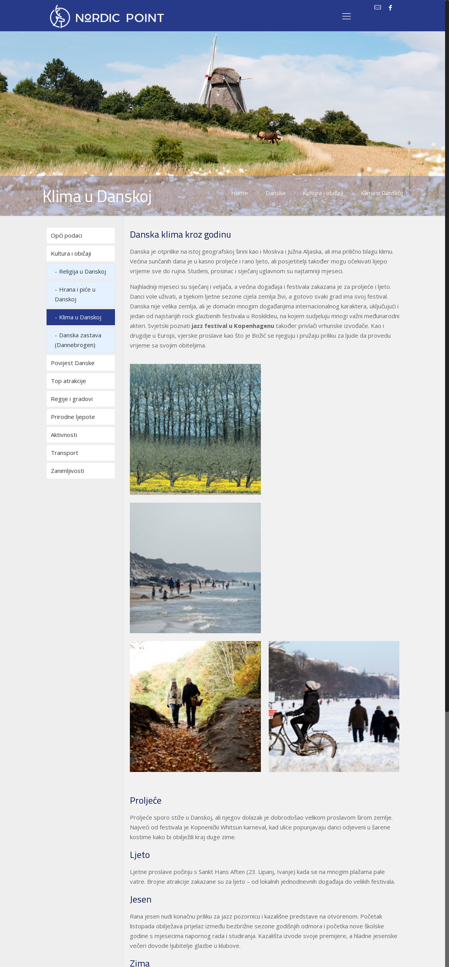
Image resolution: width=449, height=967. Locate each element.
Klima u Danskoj (80, 317)
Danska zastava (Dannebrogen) (78, 340)
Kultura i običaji (323, 193)
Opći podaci (66, 235)
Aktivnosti (64, 435)
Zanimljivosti (67, 471)
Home (239, 193)
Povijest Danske (73, 363)
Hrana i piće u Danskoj (75, 294)
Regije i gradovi (72, 399)
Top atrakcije (68, 381)
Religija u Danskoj (82, 271)
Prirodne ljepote (73, 417)
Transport (64, 453)
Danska (275, 193)
